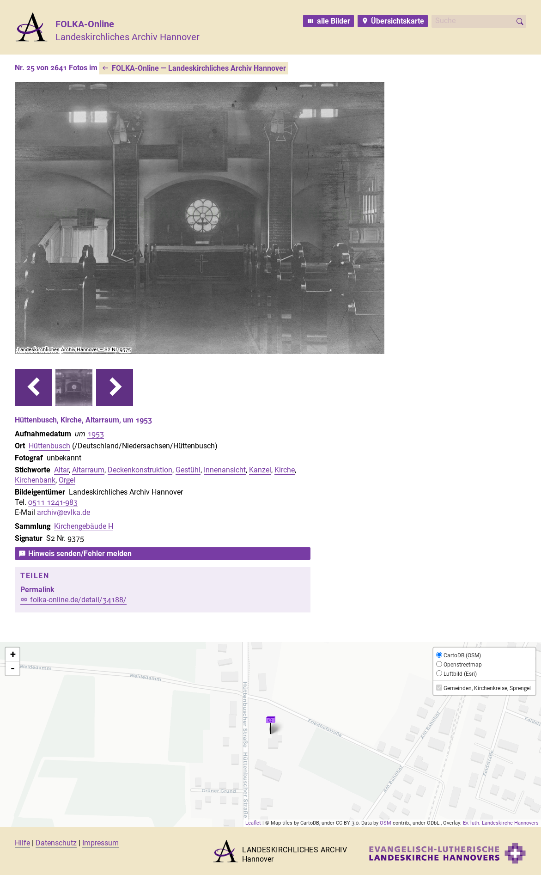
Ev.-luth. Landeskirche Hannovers (501, 823)
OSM (385, 823)
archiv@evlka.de (63, 512)
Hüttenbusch (49, 445)
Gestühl (188, 469)
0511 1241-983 (53, 502)
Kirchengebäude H (83, 526)
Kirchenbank (35, 480)
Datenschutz (56, 842)
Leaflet (253, 823)
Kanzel (260, 469)
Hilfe (22, 842)
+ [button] (13, 654)
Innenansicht (225, 469)
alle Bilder (333, 21)
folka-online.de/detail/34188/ (78, 599)
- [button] (13, 668)
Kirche (284, 469)
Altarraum (88, 469)
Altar (61, 469)
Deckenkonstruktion (140, 469)
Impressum (100, 842)
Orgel (67, 480)
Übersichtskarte (397, 21)
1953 (95, 433)
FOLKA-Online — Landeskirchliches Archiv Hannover (199, 68)
